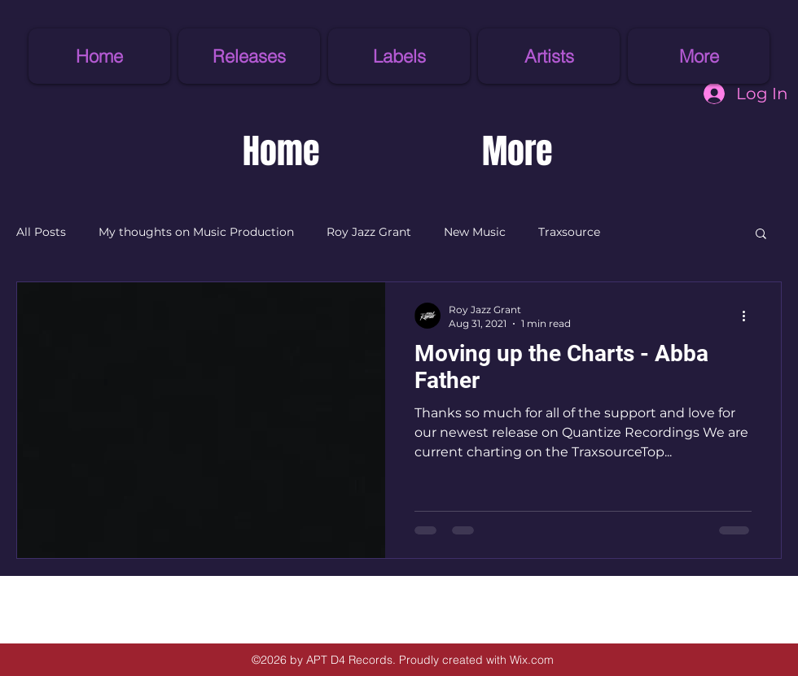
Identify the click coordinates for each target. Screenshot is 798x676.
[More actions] (749, 315)
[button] (399, 56)
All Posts (41, 232)
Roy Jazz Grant (369, 232)
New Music (475, 232)
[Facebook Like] (102, 603)
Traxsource (569, 232)
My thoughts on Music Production (196, 232)
